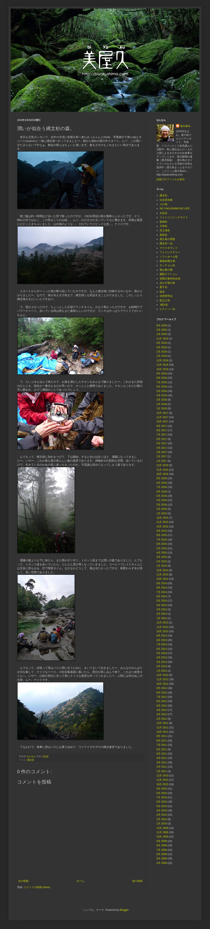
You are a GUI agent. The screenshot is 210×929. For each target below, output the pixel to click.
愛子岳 (163, 287)
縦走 (162, 291)
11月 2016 (162, 469)
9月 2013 (161, 635)
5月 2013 (161, 653)
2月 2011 (161, 766)
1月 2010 (161, 823)
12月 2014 (162, 570)
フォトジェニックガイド (174, 217)
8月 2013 (161, 640)
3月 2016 (161, 504)
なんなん (185, 125)
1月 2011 (161, 771)
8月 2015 (161, 535)
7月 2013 (161, 644)
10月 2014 (162, 578)
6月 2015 (161, 543)
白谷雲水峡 (166, 199)
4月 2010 (161, 810)
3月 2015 (161, 556)
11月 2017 (162, 417)
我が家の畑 (166, 269)
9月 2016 (161, 478)
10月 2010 (162, 784)
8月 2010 (161, 793)
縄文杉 (30, 760)
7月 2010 (161, 797)
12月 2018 (162, 360)
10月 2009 (162, 836)
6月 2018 (161, 386)
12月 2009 (162, 828)
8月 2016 (161, 482)
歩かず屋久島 (167, 282)
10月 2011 (162, 731)
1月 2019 (161, 355)
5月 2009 (161, 858)
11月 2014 (162, 574)
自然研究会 (166, 295)
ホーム (80, 880)
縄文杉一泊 (166, 243)
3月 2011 (161, 762)
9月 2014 (161, 583)
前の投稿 (137, 880)
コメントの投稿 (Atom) (37, 887)
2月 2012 (161, 718)
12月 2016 (162, 465)
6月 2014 (161, 596)
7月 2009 (161, 849)
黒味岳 (163, 234)
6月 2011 (161, 749)
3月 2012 (161, 714)
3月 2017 (161, 452)
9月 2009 (161, 841)
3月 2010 (161, 814)
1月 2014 (161, 618)
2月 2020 (161, 334)
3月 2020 (161, 329)
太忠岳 (163, 213)
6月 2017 (161, 439)
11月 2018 (162, 364)
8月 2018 (161, 377)
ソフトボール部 (169, 256)
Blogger (124, 909)
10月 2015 (162, 526)
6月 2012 (161, 701)
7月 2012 (161, 696)
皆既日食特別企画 (170, 278)
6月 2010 (161, 801)
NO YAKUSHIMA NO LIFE (175, 208)
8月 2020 (161, 325)
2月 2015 (161, 561)
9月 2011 (161, 736)
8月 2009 (161, 845)
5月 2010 (161, 806)
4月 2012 (161, 709)
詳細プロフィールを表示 (170, 179)
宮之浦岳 (165, 230)
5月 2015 (161, 548)
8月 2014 (161, 587)
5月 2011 (161, 753)
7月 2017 (161, 434)
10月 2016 (162, 474)
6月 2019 (161, 342)
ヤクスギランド (169, 247)
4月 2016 (161, 500)
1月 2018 (161, 408)
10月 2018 (162, 369)
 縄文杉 (164, 304)
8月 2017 (161, 430)
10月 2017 (162, 421)
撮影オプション (169, 274)
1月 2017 (161, 460)
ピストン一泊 (167, 309)
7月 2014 (161, 592)
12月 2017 (162, 412)
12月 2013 (162, 622)
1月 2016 (161, 513)
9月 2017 (161, 426)
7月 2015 (161, 539)
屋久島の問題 (167, 239)
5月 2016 (161, 495)
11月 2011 (162, 727)
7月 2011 (161, 744)
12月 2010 (162, 775)
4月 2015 (161, 552)
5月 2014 (161, 600)
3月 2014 (161, 609)
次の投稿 (23, 880)
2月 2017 (161, 456)
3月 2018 (161, 399)
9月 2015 (161, 530)
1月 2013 (161, 670)
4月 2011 (161, 757)
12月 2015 (162, 517)
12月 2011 (162, 723)
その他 (163, 204)
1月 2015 (161, 565)
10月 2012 (162, 683)
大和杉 (163, 226)
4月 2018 (161, 395)
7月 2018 (161, 382)
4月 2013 (161, 657)
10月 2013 (162, 631)
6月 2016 (161, 491)
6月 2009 (161, 854)
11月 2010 (162, 779)
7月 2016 (161, 487)
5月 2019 (161, 347)
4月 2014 (161, 605)
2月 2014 (161, 613)
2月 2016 (161, 508)
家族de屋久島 (167, 261)
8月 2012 (161, 692)
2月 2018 (161, 404)
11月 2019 (162, 338)
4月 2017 (161, 447)
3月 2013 (161, 661)
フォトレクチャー (170, 252)
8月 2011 (161, 740)
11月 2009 (162, 832)
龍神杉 (163, 221)
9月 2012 (161, 688)
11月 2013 (162, 627)
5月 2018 (161, 391)
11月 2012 (162, 679)
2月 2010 (161, 819)
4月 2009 (161, 862)
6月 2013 (161, 648)
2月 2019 (161, 351)
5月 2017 (161, 443)
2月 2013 (161, 666)
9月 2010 (161, 788)
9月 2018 (161, 373)
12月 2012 (162, 675)
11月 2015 (162, 522)
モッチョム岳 (167, 265)
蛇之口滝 (165, 300)
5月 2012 (161, 705)
